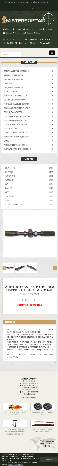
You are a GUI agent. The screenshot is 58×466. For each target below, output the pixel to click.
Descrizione (10, 322)
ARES (29, 192)
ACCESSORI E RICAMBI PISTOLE (17, 108)
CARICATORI (9, 83)
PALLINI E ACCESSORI (13, 112)
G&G (29, 184)
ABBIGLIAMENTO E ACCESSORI (16, 71)
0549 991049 (10, 2)
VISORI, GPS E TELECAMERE (15, 125)
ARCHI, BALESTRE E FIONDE (15, 145)
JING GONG (29, 196)
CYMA (29, 200)
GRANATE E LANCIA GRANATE (16, 100)
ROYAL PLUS (29, 168)
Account (29, 33)
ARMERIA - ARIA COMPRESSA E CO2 (18, 133)
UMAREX (29, 188)
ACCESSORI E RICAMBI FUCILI (16, 96)
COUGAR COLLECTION (29, 204)
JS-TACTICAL (29, 176)
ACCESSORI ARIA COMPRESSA (16, 137)
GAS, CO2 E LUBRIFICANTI (14, 88)
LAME (6, 141)
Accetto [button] (49, 460)
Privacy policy (19, 33)
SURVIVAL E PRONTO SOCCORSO (17, 149)
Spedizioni (28, 29)
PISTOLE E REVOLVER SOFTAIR (16, 104)
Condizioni (48, 29)
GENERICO (29, 172)
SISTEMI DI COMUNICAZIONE (16, 120)
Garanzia (7, 33)
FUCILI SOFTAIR (10, 92)
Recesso (38, 29)
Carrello (37, 33)
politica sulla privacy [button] (15, 465)
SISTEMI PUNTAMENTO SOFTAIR (17, 116)
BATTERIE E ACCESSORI (13, 79)
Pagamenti (18, 29)
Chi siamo (7, 29)
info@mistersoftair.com (40, 2)
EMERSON (29, 180)
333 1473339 (23, 2)
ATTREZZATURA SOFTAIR (14, 75)
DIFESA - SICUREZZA (12, 129)
